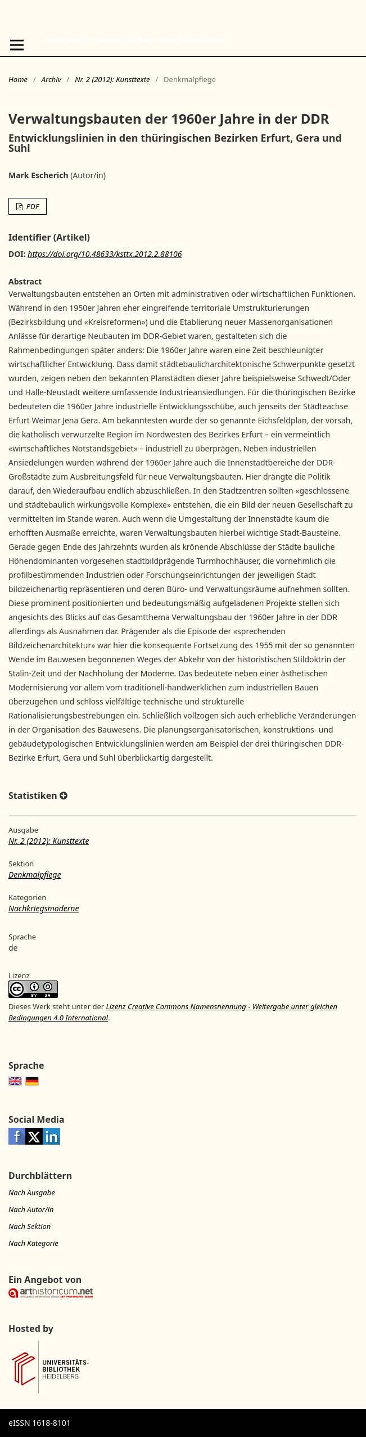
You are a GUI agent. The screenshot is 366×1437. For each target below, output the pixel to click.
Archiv (51, 79)
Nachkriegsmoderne (43, 908)
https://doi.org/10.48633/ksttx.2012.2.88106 (105, 253)
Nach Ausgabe (31, 1192)
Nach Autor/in (31, 1209)
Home (18, 79)
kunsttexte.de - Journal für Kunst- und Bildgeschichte (136, 39)
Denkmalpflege (34, 874)
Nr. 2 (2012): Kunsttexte (112, 79)
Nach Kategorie (33, 1243)
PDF (31, 206)
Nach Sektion (29, 1226)
